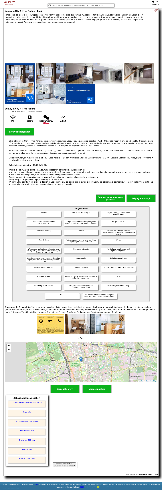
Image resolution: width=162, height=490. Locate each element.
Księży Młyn (27, 412)
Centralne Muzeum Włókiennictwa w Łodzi (27, 403)
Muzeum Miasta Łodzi (27, 459)
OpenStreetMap (151, 381)
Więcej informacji (141, 198)
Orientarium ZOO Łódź (27, 440)
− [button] (9, 350)
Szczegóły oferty (65, 389)
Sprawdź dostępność (19, 132)
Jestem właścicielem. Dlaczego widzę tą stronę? (64, 465)
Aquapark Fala (27, 449)
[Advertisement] (81, 43)
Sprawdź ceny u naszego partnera (110, 198)
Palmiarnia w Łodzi (27, 431)
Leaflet (141, 381)
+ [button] (9, 346)
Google (35, 484)
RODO (82, 487)
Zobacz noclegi (97, 389)
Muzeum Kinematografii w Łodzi (27, 421)
